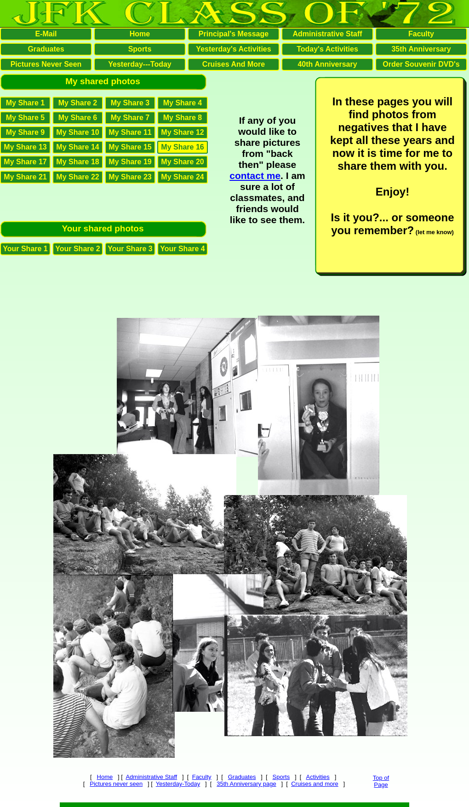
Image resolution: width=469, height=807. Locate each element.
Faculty (202, 776)
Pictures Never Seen (46, 64)
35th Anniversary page (246, 783)
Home (105, 776)
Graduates (242, 776)
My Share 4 (182, 103)
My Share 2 (77, 103)
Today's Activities (327, 49)
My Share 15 (130, 147)
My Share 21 (25, 177)
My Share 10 (77, 132)
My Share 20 (182, 162)
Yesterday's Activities (233, 49)
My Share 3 (130, 103)
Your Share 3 (130, 249)
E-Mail (46, 34)
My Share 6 (77, 117)
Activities (318, 776)
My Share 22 (77, 177)
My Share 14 (77, 147)
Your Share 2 (77, 249)
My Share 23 (130, 177)
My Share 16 (182, 147)
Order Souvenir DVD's (421, 64)
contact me (254, 175)
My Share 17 (25, 162)
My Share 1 (25, 103)
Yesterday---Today (140, 64)
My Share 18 (77, 162)
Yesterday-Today (178, 783)
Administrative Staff (151, 776)
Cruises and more (314, 783)
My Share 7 (130, 117)
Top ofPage (381, 781)
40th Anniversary (327, 64)
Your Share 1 (25, 249)
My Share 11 (130, 132)
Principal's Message (234, 34)
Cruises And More (233, 64)
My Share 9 (25, 132)
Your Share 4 (182, 249)
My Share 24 (182, 177)
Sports (281, 776)
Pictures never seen (116, 783)
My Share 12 (182, 132)
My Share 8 (182, 117)
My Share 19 (130, 162)
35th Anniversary (421, 49)
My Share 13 (25, 147)
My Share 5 (25, 117)
